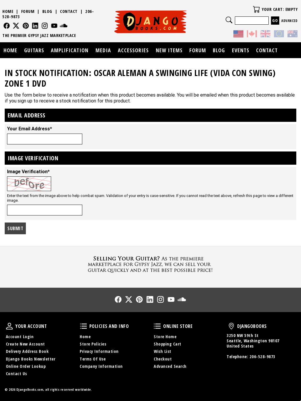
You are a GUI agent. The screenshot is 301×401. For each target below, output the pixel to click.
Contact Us (16, 373)
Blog (47, 11)
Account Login (20, 336)
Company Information (101, 366)
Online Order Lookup (26, 366)
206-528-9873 (262, 356)
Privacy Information (99, 351)
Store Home (165, 336)
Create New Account (25, 344)
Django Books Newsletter (31, 359)
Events (240, 50)
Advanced (289, 20)
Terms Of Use (93, 359)
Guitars (34, 50)
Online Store (157, 326)
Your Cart (256, 9)
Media (103, 50)
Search (229, 20)
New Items (169, 50)
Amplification (69, 50)
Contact (69, 11)
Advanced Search (170, 366)
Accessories (133, 50)
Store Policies (93, 344)
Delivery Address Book (27, 351)
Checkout (163, 359)
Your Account (9, 326)
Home (7, 11)
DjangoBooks (231, 326)
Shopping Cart (167, 344)
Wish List (162, 351)
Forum (28, 11)
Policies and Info (83, 326)
